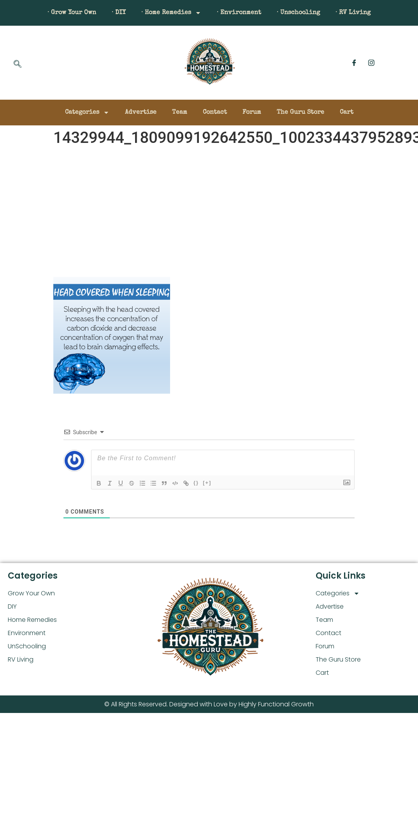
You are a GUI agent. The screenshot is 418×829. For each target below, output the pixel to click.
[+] (207, 483)
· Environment (239, 13)
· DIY (119, 13)
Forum (251, 112)
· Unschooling (298, 13)
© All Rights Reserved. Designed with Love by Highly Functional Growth (209, 704)
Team (179, 112)
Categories (87, 113)
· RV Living (353, 13)
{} (196, 483)
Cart (346, 112)
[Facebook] (354, 63)
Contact (215, 112)
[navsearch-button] (17, 64)
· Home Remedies (171, 13)
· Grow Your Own (71, 13)
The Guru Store (300, 112)
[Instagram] (371, 63)
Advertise (140, 112)
